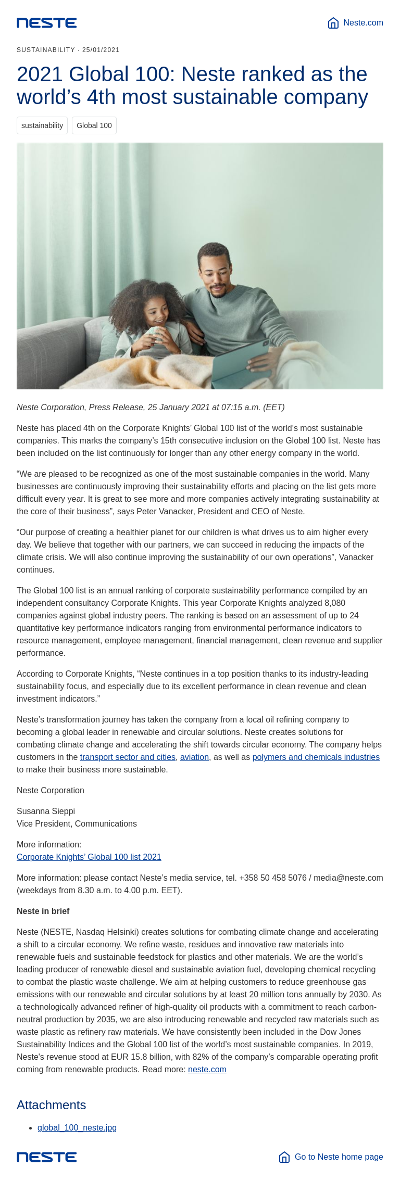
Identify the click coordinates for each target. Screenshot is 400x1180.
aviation (194, 757)
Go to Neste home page (330, 1157)
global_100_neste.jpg (77, 1127)
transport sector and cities (128, 757)
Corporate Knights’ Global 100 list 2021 (89, 857)
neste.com (207, 1069)
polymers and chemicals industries (316, 757)
